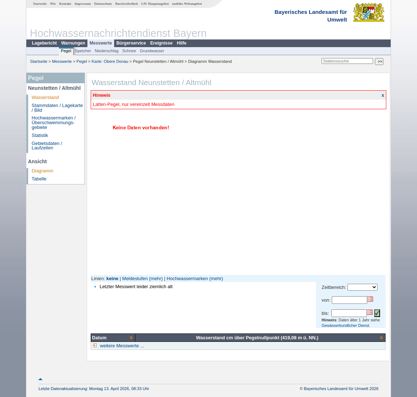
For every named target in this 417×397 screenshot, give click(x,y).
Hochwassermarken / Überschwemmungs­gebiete (54, 122)
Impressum (83, 3)
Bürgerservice (131, 43)
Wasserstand (45, 97)
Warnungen (73, 43)
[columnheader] (113, 337)
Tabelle (39, 179)
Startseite (40, 3)
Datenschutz (103, 3)
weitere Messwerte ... (121, 345)
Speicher (83, 51)
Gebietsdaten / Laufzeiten (47, 146)
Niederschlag (107, 51)
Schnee (129, 51)
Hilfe (182, 43)
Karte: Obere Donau (110, 61)
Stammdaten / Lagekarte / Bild (57, 108)
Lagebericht (44, 43)
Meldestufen (135, 278)
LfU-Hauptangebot (155, 3)
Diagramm (42, 170)
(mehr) (156, 278)
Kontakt (65, 3)
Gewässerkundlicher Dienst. (346, 325)
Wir (53, 3)
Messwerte (101, 43)
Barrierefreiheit (126, 3)
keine (112, 278)
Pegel (66, 51)
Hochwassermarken (187, 278)
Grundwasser (152, 51)
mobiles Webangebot (187, 3)
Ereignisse (161, 43)
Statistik (40, 135)
